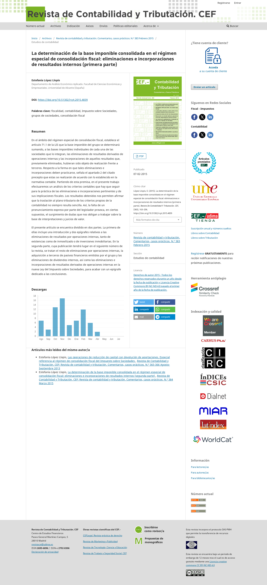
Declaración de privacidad (45, 551)
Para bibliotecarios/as (203, 478)
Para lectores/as (200, 467)
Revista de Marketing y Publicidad (100, 541)
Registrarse (223, 2)
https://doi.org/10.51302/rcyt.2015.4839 (63, 99)
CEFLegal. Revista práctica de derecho (102, 535)
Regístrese (197, 253)
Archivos (55, 26)
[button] (144, 302)
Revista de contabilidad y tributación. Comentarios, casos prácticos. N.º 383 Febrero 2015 (105, 38)
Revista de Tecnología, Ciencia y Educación (105, 547)
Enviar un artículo (204, 87)
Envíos (104, 26)
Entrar (237, 2)
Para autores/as (200, 472)
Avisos (90, 26)
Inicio (34, 38)
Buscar (232, 26)
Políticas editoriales (125, 26)
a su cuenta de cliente (213, 67)
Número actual (35, 26)
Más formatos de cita (147, 219)
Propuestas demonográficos (154, 540)
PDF (141, 156)
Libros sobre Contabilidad (205, 233)
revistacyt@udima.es (42, 544)
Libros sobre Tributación (204, 237)
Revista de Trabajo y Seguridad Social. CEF (105, 553)
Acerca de (150, 26)
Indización (73, 26)
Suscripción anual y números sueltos (211, 228)
